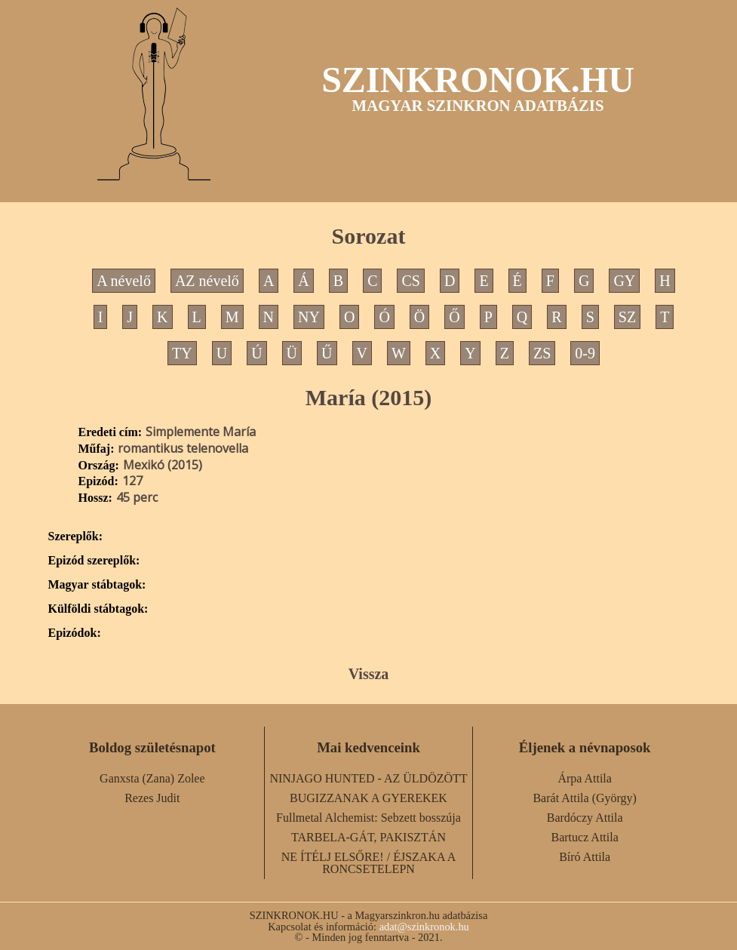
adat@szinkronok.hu (424, 927)
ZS (542, 353)
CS (410, 280)
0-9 (585, 353)
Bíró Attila (584, 856)
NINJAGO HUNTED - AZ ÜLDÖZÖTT (368, 778)
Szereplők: (75, 536)
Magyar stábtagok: (97, 585)
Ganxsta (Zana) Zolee (152, 778)
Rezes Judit (152, 798)
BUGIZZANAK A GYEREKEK (368, 798)
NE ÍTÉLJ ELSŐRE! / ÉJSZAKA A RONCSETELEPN (368, 862)
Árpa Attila (584, 778)
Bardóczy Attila (585, 817)
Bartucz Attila (585, 837)
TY (182, 353)
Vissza (369, 673)
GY (624, 280)
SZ (627, 317)
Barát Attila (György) (584, 798)
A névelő (124, 280)
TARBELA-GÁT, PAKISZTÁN (368, 837)
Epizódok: (74, 633)
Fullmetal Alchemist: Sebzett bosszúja (368, 817)
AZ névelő (207, 280)
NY (309, 317)
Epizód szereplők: (94, 561)
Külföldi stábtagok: (98, 609)
